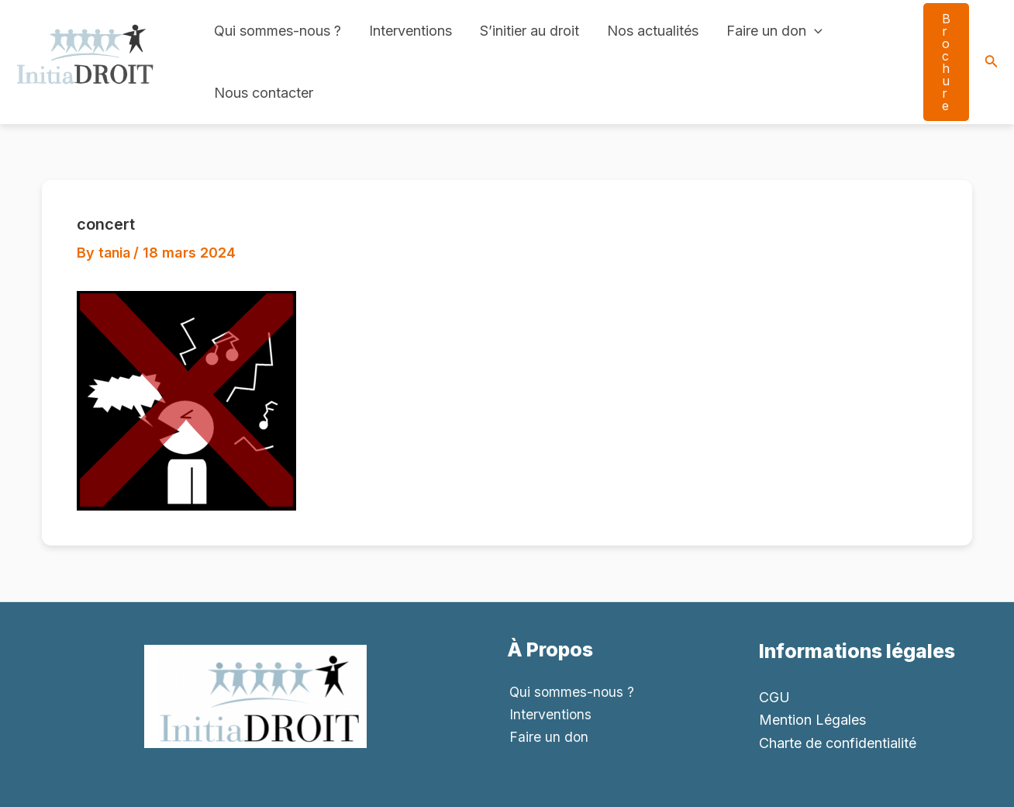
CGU (774, 697)
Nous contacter (263, 93)
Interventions (410, 31)
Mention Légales (812, 720)
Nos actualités (652, 31)
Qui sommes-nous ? (277, 31)
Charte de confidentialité (837, 743)
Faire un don (774, 31)
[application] (814, 31)
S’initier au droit (529, 31)
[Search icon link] (991, 62)
